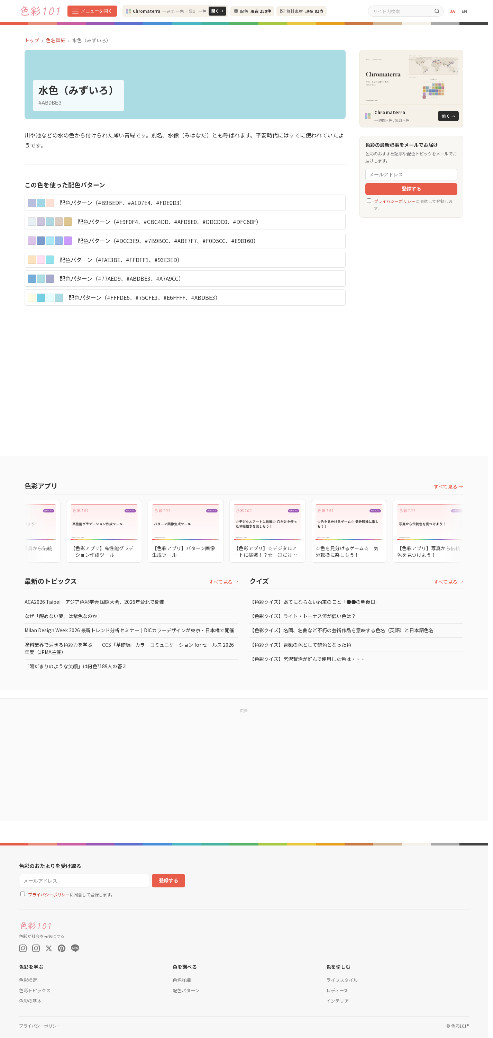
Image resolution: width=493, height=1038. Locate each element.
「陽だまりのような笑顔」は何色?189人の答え (76, 666)
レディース (337, 990)
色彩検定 (28, 980)
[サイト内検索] (399, 11)
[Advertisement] (411, 330)
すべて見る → (448, 486)
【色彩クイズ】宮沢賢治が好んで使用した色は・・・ (307, 658)
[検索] (437, 11)
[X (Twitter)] (48, 948)
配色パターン (186, 990)
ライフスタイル (342, 980)
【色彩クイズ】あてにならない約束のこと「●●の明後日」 (314, 601)
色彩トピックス (35, 990)
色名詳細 (55, 40)
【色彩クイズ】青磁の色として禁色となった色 (300, 644)
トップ (32, 40)
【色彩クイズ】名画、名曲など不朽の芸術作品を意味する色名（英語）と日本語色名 (341, 630)
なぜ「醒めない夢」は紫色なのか (61, 615)
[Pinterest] (61, 948)
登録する (411, 188)
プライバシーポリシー (395, 201)
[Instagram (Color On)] (23, 948)
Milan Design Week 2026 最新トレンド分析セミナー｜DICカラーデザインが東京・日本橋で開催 (129, 630)
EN (464, 11)
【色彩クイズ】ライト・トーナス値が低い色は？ (302, 615)
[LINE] (75, 948)
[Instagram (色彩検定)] (36, 948)
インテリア (337, 1000)
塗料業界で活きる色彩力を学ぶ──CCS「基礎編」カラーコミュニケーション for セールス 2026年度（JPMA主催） (129, 648)
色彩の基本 (30, 1000)
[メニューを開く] (92, 11)
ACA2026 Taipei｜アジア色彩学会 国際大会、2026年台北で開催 (94, 601)
